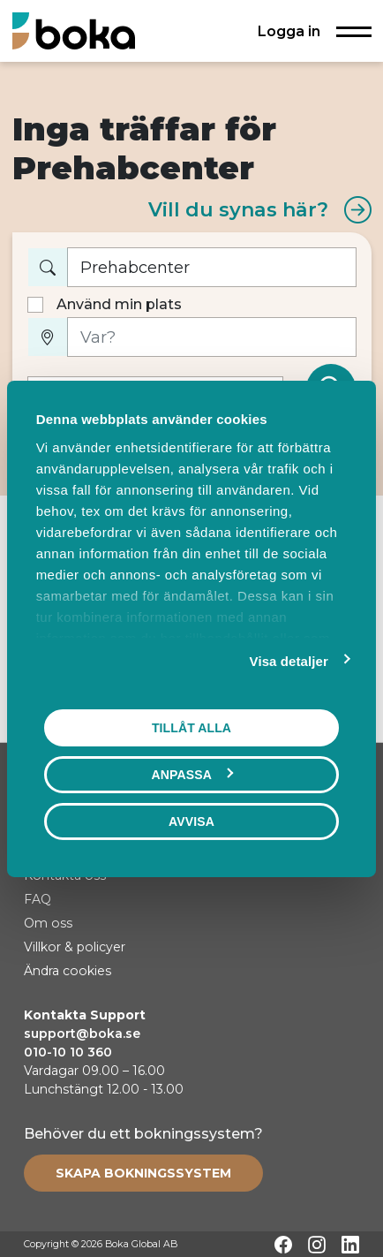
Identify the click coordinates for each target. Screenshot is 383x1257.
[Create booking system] (143, 1173)
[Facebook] (283, 1244)
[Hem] (73, 30)
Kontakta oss (65, 875)
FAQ (37, 899)
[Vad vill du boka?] (212, 267)
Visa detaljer (289, 660)
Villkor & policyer (74, 947)
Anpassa (192, 774)
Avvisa (191, 821)
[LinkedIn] (350, 1244)
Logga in (289, 31)
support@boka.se (82, 1033)
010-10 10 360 (68, 1052)
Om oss (48, 923)
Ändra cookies (67, 971)
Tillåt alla (191, 727)
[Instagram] (317, 1244)
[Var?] (212, 337)
